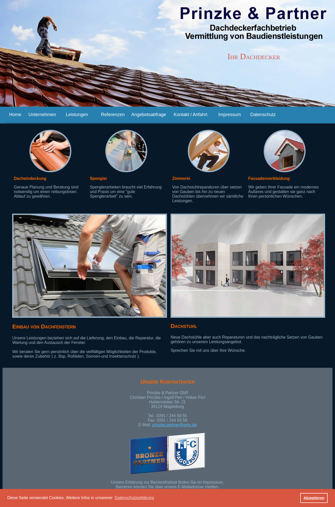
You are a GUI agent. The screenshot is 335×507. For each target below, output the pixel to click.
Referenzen (113, 114)
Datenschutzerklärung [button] (134, 498)
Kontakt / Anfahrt (190, 114)
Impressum (229, 114)
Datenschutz (263, 114)
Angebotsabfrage (148, 114)
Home (15, 114)
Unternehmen (42, 114)
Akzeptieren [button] (314, 498)
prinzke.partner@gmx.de (174, 425)
